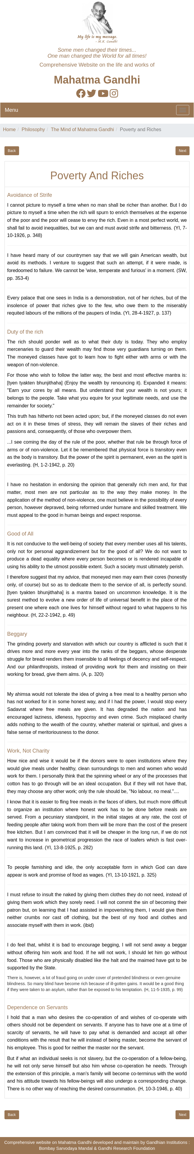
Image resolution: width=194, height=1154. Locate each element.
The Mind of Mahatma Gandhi (82, 129)
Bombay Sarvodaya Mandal (66, 1148)
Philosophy (33, 129)
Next (182, 151)
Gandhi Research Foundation (126, 1148)
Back (12, 151)
